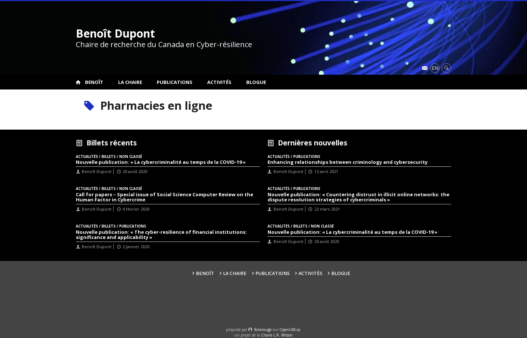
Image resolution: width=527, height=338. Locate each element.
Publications (174, 82)
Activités (219, 82)
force (263, 329)
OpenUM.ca (289, 329)
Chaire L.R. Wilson (277, 335)
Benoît (94, 82)
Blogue (256, 82)
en (435, 67)
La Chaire (130, 82)
